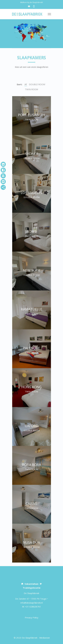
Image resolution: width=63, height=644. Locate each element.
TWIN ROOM (31, 89)
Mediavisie (44, 637)
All (26, 84)
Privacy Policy (31, 617)
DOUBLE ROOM (37, 84)
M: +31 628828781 (31, 606)
